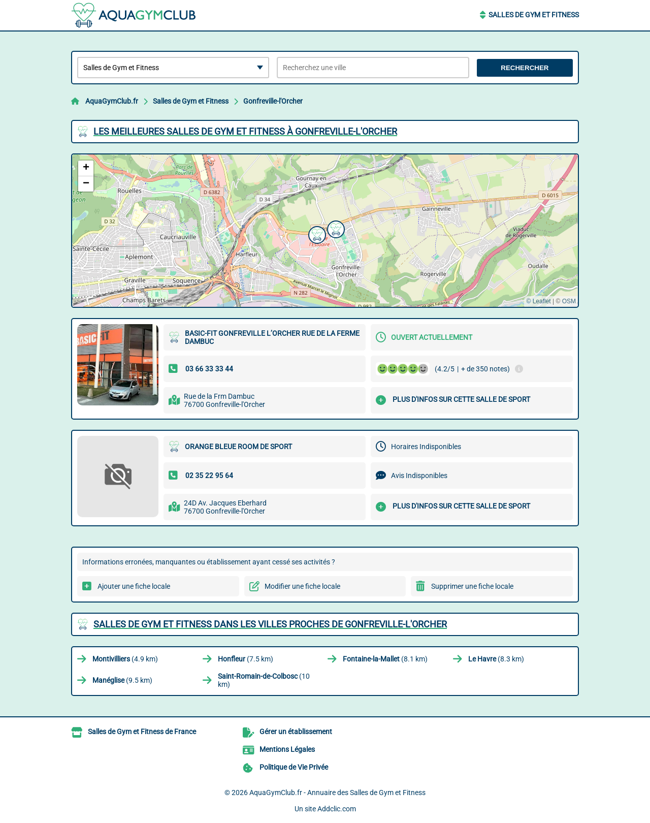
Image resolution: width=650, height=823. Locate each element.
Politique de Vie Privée (293, 767)
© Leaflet (538, 301)
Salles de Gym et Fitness (534, 15)
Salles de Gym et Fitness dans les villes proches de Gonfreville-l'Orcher (270, 624)
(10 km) (264, 680)
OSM (569, 301)
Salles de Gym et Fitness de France (142, 731)
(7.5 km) (245, 659)
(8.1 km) (385, 659)
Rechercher (524, 68)
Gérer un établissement (295, 731)
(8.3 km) (496, 659)
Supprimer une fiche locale (472, 586)
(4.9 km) (125, 659)
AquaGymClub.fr (111, 101)
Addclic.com (336, 809)
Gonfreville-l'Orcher (273, 101)
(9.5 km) (122, 680)
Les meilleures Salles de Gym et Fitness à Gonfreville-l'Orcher (245, 131)
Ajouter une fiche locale (134, 586)
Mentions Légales (287, 749)
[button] (315, 233)
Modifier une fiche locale (302, 586)
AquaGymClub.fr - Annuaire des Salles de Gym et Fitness (337, 792)
